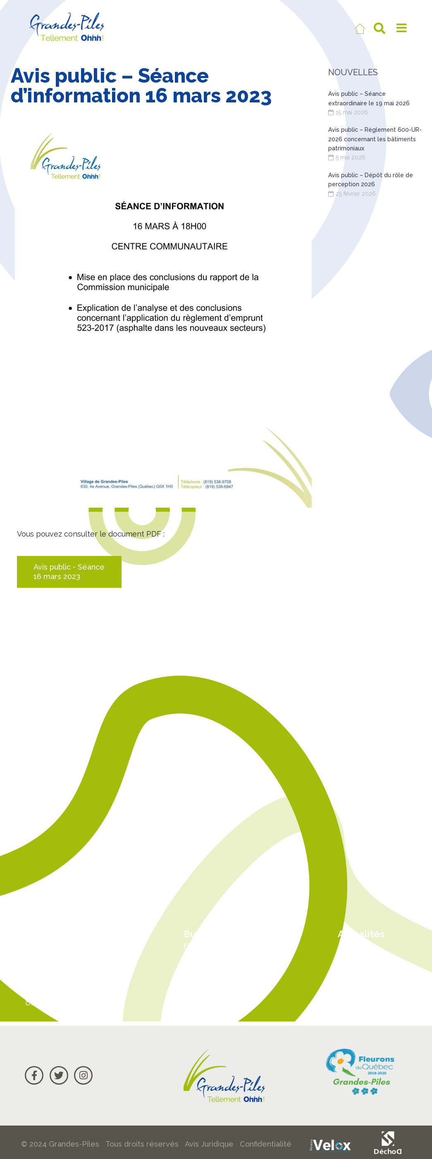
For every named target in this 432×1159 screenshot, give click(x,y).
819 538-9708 (53, 1002)
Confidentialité (265, 1144)
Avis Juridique (209, 1144)
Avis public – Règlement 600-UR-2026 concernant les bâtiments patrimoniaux (375, 139)
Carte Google (369, 965)
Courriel (356, 996)
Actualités (361, 933)
